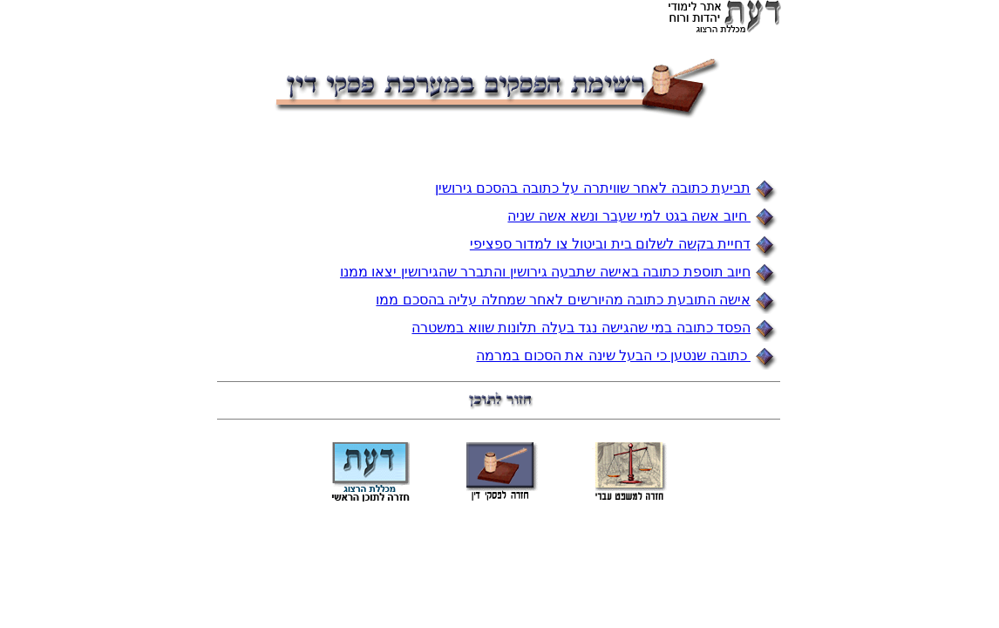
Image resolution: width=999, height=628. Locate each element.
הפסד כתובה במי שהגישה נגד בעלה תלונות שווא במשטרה (581, 327)
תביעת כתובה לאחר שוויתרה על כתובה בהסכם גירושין (593, 188)
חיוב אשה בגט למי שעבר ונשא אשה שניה (629, 215)
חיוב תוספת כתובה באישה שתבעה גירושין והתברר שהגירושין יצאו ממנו (545, 271)
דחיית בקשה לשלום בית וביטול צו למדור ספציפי (610, 243)
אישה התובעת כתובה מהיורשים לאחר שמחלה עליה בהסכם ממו (563, 299)
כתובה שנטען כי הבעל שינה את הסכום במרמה (613, 355)
